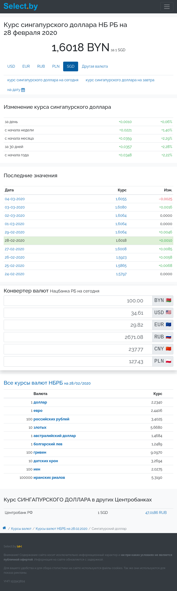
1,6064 (121, 215)
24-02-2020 (14, 274)
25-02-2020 (14, 265)
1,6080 (121, 207)
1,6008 (121, 249)
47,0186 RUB (156, 512)
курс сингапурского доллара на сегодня (42, 80)
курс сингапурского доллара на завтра (120, 80)
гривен (40, 452)
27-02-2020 (14, 249)
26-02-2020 (15, 257)
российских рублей (51, 419)
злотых (40, 427)
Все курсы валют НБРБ (47, 383)
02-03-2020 (15, 215)
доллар (40, 402)
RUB (41, 66)
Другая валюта (95, 66)
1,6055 (121, 199)
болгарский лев (48, 444)
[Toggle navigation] (166, 6)
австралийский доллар (55, 436)
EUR (26, 66)
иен (37, 469)
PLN (56, 66)
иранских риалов (49, 477)
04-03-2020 (15, 199)
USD (11, 66)
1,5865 (121, 265)
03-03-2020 (15, 207)
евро (38, 410)
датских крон (46, 461)
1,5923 (121, 257)
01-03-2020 (14, 224)
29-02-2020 (15, 232)
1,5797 (121, 274)
